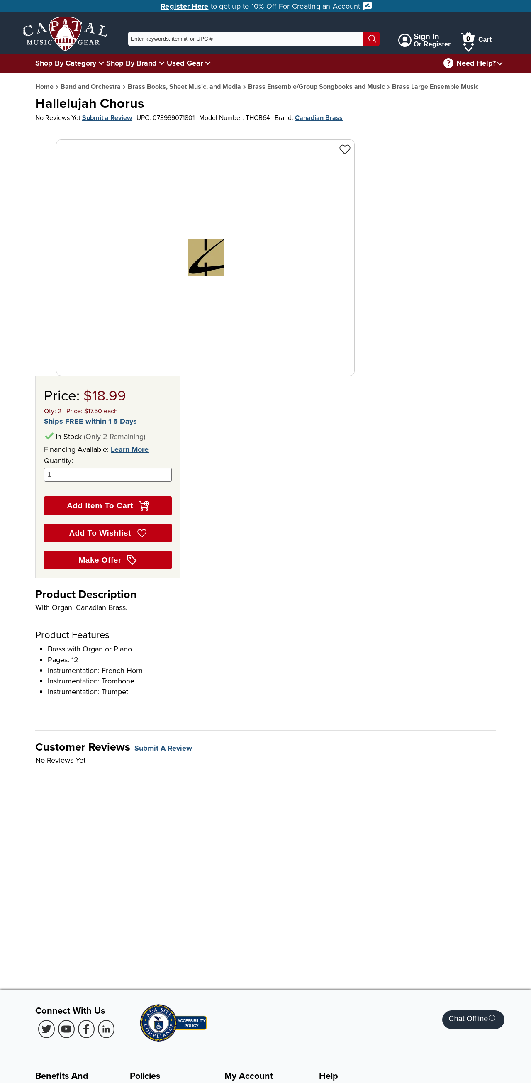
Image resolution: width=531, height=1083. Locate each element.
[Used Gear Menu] (208, 62)
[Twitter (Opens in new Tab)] (46, 1029)
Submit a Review (107, 117)
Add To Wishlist (107, 533)
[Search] (371, 39)
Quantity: (108, 468)
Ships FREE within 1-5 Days (90, 421)
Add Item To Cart (108, 506)
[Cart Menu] (468, 48)
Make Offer (108, 560)
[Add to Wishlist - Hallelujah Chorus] (345, 149)
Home (44, 86)
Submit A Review (163, 748)
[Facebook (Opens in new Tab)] (86, 1029)
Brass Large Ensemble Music (435, 86)
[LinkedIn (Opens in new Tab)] (106, 1029)
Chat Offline (472, 1020)
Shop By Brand (131, 63)
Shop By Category (65, 63)
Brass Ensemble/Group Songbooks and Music (316, 86)
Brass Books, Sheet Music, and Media (184, 86)
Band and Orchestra (91, 86)
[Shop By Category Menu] (101, 62)
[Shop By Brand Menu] (162, 62)
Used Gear (185, 63)
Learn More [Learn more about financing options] (130, 449)
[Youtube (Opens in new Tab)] (66, 1029)
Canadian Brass (319, 117)
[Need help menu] (500, 63)
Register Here (184, 6)
